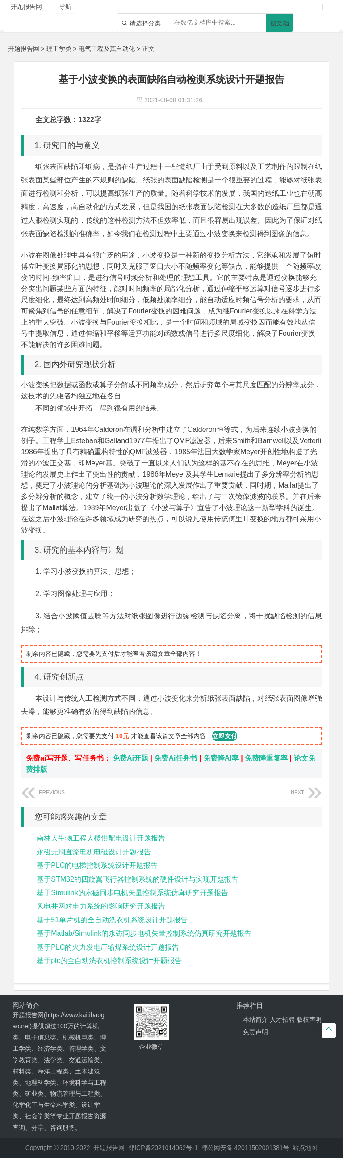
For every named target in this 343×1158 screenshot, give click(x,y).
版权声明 (309, 1019)
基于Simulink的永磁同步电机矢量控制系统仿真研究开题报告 (132, 892)
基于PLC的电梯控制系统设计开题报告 (97, 865)
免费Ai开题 (130, 758)
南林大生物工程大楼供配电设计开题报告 (101, 838)
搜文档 (279, 23)
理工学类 (58, 48)
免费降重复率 (266, 758)
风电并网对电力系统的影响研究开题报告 (101, 906)
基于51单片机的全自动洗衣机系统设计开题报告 (112, 920)
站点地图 (305, 1147)
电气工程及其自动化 (107, 48)
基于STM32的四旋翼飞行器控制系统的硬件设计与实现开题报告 (137, 879)
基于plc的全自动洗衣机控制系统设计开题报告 (109, 960)
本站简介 (255, 1019)
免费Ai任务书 (175, 758)
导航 (65, 6)
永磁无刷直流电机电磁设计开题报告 (94, 852)
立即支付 (224, 736)
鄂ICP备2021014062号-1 (163, 1147)
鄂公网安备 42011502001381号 (245, 1147)
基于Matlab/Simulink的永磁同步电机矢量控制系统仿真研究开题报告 (144, 933)
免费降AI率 (221, 758)
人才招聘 (282, 1019)
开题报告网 (23, 48)
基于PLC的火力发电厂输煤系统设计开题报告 (108, 947)
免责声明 (255, 1031)
